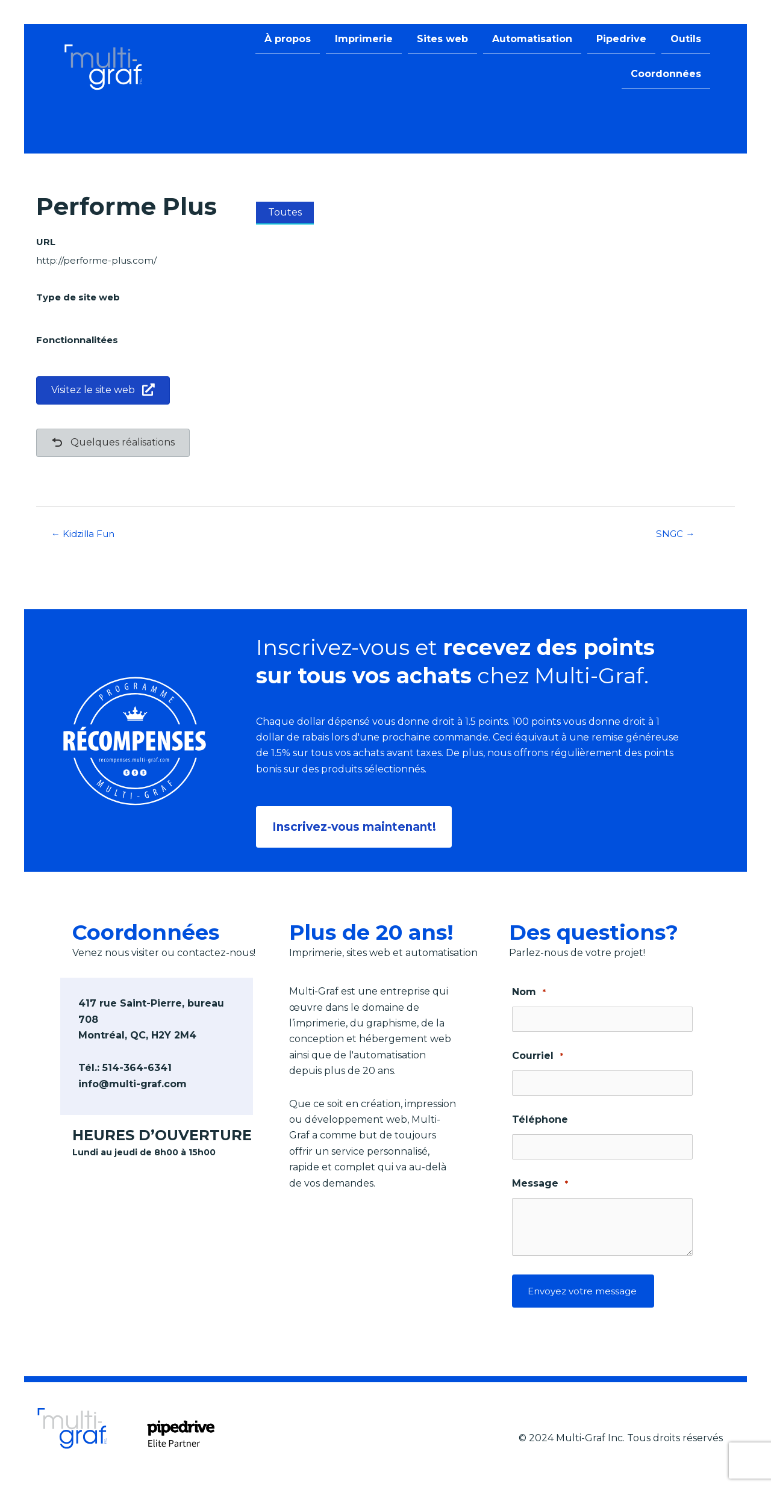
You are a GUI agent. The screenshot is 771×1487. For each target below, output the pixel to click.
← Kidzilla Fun (86, 534)
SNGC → (675, 534)
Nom (529, 990)
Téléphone (540, 1117)
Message (540, 1181)
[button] (356, 825)
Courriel (537, 1054)
